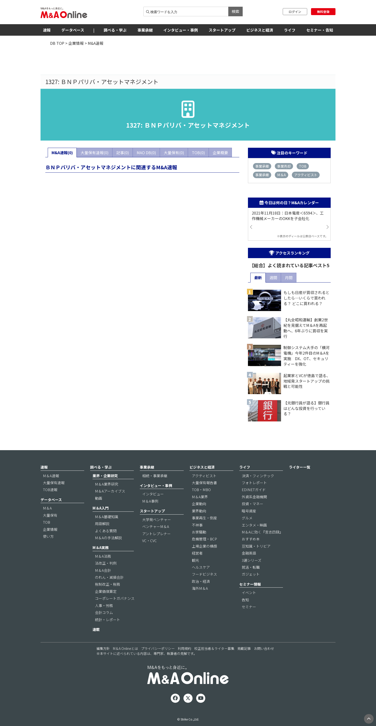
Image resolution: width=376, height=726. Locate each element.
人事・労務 (104, 605)
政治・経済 (201, 581)
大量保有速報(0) (95, 152)
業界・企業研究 (105, 475)
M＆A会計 (103, 570)
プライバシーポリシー (158, 648)
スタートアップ (222, 30)
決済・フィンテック (258, 475)
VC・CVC (149, 540)
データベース (72, 30)
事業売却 (284, 166)
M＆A (281, 174)
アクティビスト (305, 174)
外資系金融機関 (254, 496)
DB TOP (57, 43)
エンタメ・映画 (254, 524)
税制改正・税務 (107, 584)
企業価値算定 (106, 591)
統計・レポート (107, 619)
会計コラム (104, 612)
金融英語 (249, 553)
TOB (302, 166)
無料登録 (323, 11)
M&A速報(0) (62, 152)
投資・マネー (252, 503)
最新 (258, 277)
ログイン (295, 11)
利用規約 (184, 648)
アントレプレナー (156, 533)
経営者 (197, 553)
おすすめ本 (251, 538)
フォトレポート (254, 482)
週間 (273, 277)
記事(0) (122, 152)
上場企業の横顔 (204, 546)
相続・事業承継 (154, 475)
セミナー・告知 (319, 30)
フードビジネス (204, 574)
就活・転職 (251, 567)
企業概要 (220, 152)
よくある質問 (106, 530)
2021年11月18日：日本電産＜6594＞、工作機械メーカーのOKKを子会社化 (288, 215)
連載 (96, 629)
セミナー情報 (250, 584)
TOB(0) (198, 152)
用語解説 (102, 523)
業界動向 (199, 510)
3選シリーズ (251, 560)
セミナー (249, 606)
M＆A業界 (200, 496)
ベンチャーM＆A (155, 526)
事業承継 (145, 30)
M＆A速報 (51, 475)
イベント (249, 592)
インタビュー (153, 493)
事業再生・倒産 (204, 517)
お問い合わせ (264, 648)
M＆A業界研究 (106, 484)
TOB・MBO (201, 489)
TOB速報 (50, 489)
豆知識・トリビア (256, 546)
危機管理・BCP (204, 538)
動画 (98, 498)
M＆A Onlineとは (125, 648)
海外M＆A (200, 588)
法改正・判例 (106, 563)
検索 (235, 11)
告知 (245, 599)
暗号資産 (249, 510)
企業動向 (199, 503)
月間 (289, 277)
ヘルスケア (201, 567)
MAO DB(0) (146, 152)
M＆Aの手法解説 (108, 537)
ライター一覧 (299, 467)
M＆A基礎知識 (106, 516)
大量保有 (50, 515)
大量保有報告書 (204, 482)
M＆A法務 (103, 556)
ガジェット (251, 574)
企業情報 (76, 43)
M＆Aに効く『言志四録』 (262, 531)
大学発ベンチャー (156, 519)
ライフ (289, 30)
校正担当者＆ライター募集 (214, 648)
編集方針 (103, 648)
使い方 (48, 536)
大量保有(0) (174, 152)
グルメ (247, 517)
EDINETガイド (254, 489)
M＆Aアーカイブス (110, 490)
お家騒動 (199, 531)
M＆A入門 (101, 507)
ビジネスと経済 (259, 30)
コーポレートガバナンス (115, 598)
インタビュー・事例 (180, 30)
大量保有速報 (54, 482)
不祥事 (197, 524)
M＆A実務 (101, 547)
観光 (195, 560)
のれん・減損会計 (109, 577)
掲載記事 (244, 648)
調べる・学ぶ (115, 30)
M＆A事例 (150, 501)
